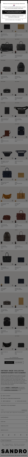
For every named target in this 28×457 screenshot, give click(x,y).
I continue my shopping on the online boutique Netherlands (14, 16)
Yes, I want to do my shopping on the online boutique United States (14, 12)
